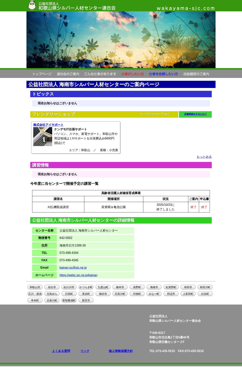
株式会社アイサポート (48, 124)
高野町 (137, 287)
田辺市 (171, 293)
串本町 (35, 300)
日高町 (69, 293)
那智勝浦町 (69, 300)
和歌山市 (35, 287)
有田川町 (205, 287)
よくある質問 (61, 351)
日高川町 (120, 293)
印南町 (137, 293)
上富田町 (188, 293)
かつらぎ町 (86, 287)
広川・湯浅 (35, 293)
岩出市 (52, 287)
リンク (84, 351)
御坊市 (103, 293)
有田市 (188, 287)
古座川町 (52, 300)
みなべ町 (154, 293)
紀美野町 (171, 287)
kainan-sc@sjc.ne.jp (73, 267)
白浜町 (205, 293)
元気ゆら (52, 293)
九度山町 (103, 287)
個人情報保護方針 (121, 351)
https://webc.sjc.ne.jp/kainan (78, 275)
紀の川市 (69, 287)
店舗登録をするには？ (195, 114)
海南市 (154, 287)
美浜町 (86, 293)
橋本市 (120, 287)
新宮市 (86, 300)
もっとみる (204, 156)
